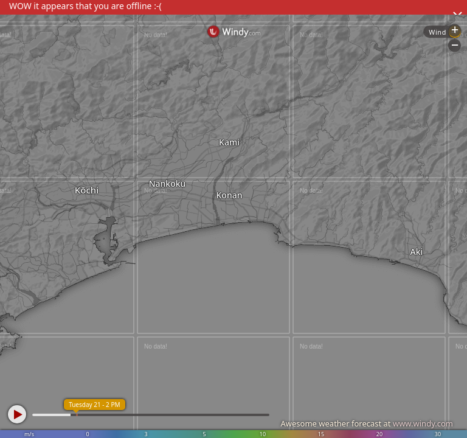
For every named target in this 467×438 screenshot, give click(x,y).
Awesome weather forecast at (366, 423)
